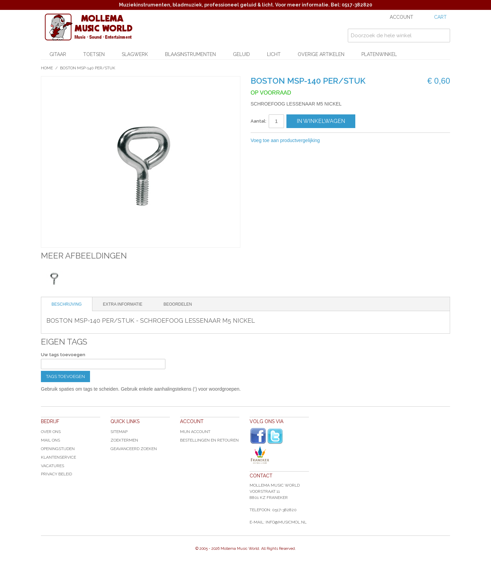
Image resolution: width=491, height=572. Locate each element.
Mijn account (195, 431)
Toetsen (94, 54)
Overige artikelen (321, 54)
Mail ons (50, 440)
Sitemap (119, 431)
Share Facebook (347, 140)
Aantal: (258, 121)
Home (47, 68)
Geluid (241, 54)
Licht (274, 54)
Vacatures (52, 465)
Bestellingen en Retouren (209, 440)
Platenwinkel (379, 54)
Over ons (51, 431)
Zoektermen (124, 440)
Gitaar (57, 54)
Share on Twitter (361, 140)
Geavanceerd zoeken (133, 448)
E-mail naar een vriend (334, 140)
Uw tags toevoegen (63, 354)
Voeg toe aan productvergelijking (285, 140)
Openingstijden (58, 448)
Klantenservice (58, 457)
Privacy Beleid (56, 474)
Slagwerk (135, 54)
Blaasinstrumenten (190, 54)
